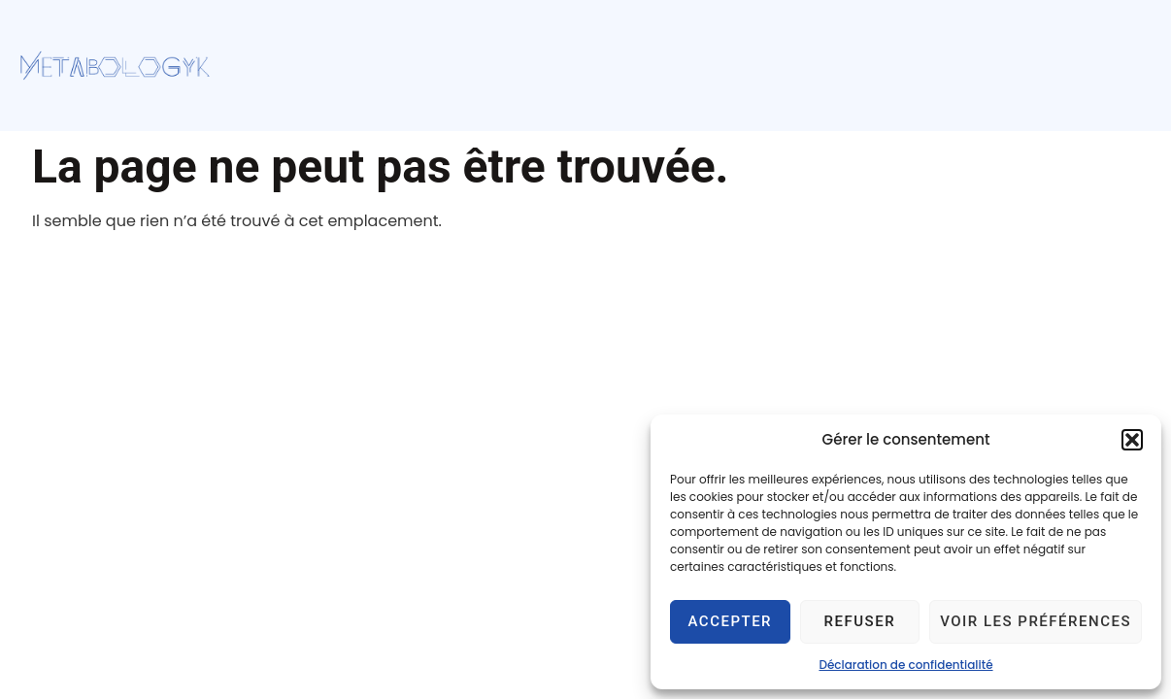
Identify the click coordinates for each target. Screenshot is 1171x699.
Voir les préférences (1035, 621)
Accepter (730, 621)
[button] (1132, 439)
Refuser (860, 621)
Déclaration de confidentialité (905, 664)
